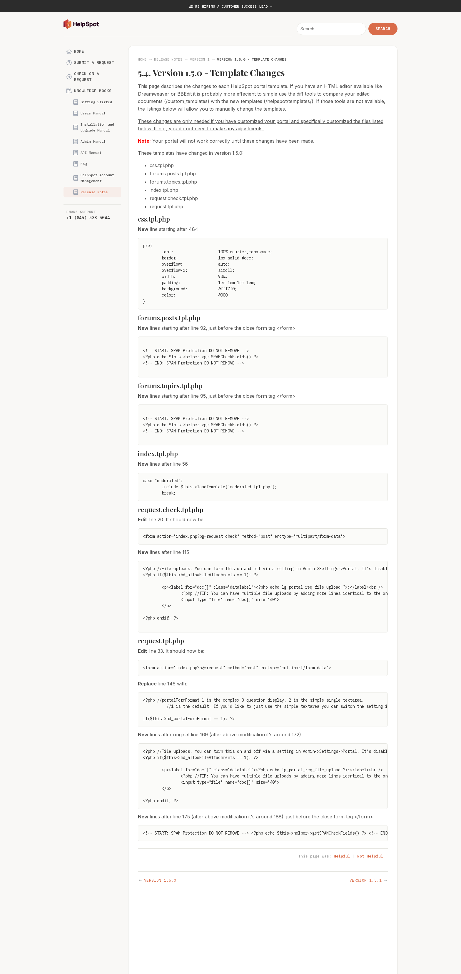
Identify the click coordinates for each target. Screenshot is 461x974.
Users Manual (89, 113)
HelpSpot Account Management (93, 178)
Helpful (342, 856)
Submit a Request (90, 62)
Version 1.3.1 (366, 880)
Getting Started (92, 102)
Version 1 (199, 59)
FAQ (80, 164)
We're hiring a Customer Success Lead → (230, 6)
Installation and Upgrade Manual (93, 127)
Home (75, 51)
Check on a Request (82, 76)
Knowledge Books (89, 91)
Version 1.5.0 (160, 880)
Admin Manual (89, 141)
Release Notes (90, 192)
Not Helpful (370, 856)
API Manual (87, 152)
